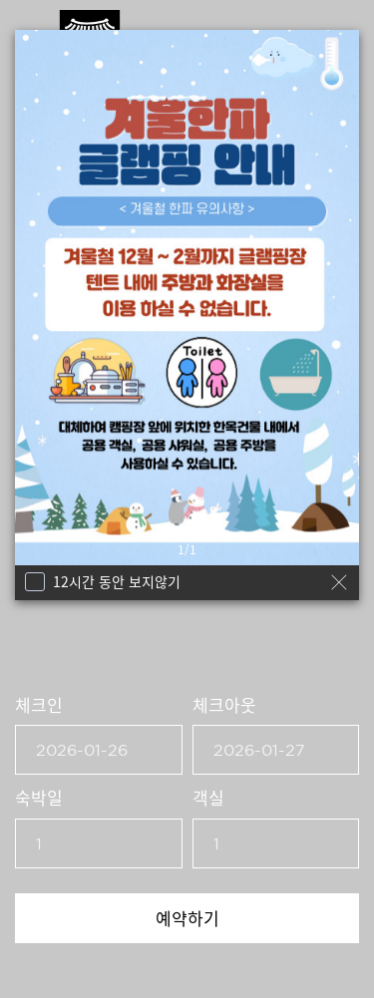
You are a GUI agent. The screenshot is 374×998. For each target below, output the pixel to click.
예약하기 (187, 917)
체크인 (39, 704)
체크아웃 (224, 704)
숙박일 (39, 797)
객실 (208, 797)
